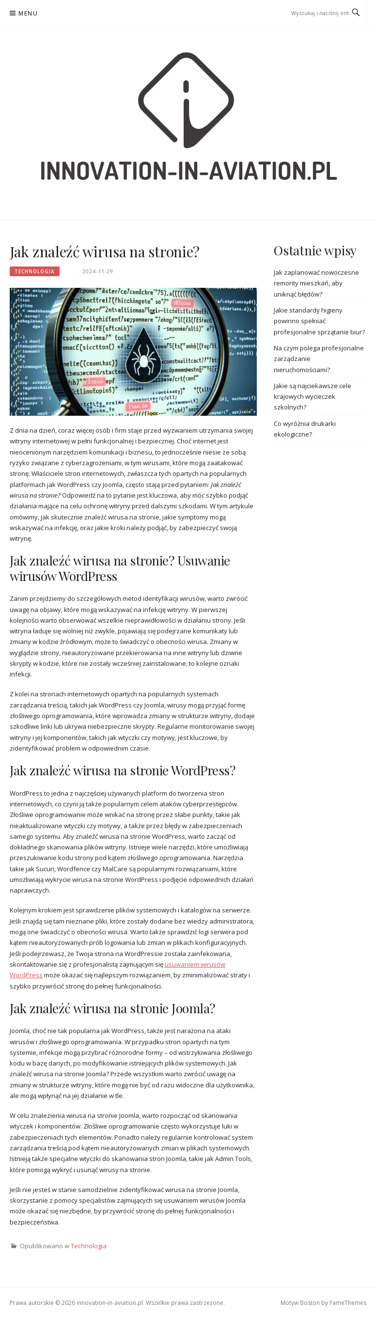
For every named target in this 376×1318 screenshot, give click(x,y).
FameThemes (347, 1303)
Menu (28, 13)
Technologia (35, 271)
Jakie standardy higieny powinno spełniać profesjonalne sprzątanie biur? (319, 321)
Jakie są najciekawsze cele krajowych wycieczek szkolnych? (312, 396)
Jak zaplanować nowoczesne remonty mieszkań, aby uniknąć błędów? (316, 283)
